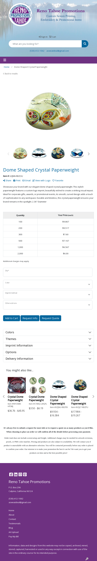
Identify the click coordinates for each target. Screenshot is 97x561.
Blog (11, 527)
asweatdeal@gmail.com (57, 50)
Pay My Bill (14, 536)
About (11, 514)
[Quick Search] (45, 43)
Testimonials (15, 523)
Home (11, 510)
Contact (12, 519)
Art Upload (14, 532)
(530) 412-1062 (37, 50)
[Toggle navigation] (5, 60)
